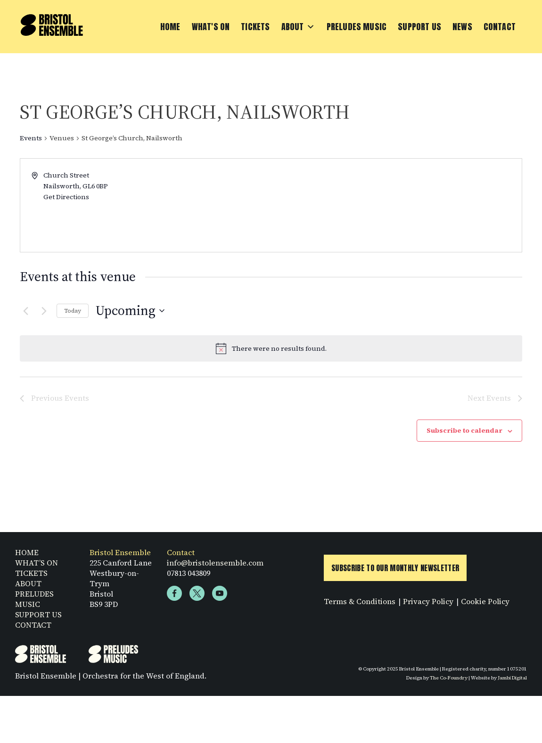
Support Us (419, 26)
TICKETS (31, 576)
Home (170, 26)
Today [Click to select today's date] (72, 311)
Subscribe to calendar (464, 430)
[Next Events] (43, 310)
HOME (27, 555)
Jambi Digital (512, 681)
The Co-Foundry (449, 681)
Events (31, 138)
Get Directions (66, 197)
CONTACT (33, 628)
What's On (211, 26)
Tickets (255, 26)
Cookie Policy (485, 604)
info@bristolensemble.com (215, 566)
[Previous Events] (25, 310)
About (298, 26)
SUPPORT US (38, 618)
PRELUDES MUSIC (34, 602)
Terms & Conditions (359, 604)
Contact (500, 26)
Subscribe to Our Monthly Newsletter (395, 571)
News (462, 26)
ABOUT (28, 586)
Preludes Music (357, 26)
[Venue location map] (395, 205)
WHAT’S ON (36, 566)
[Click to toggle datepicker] (130, 310)
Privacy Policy (428, 604)
